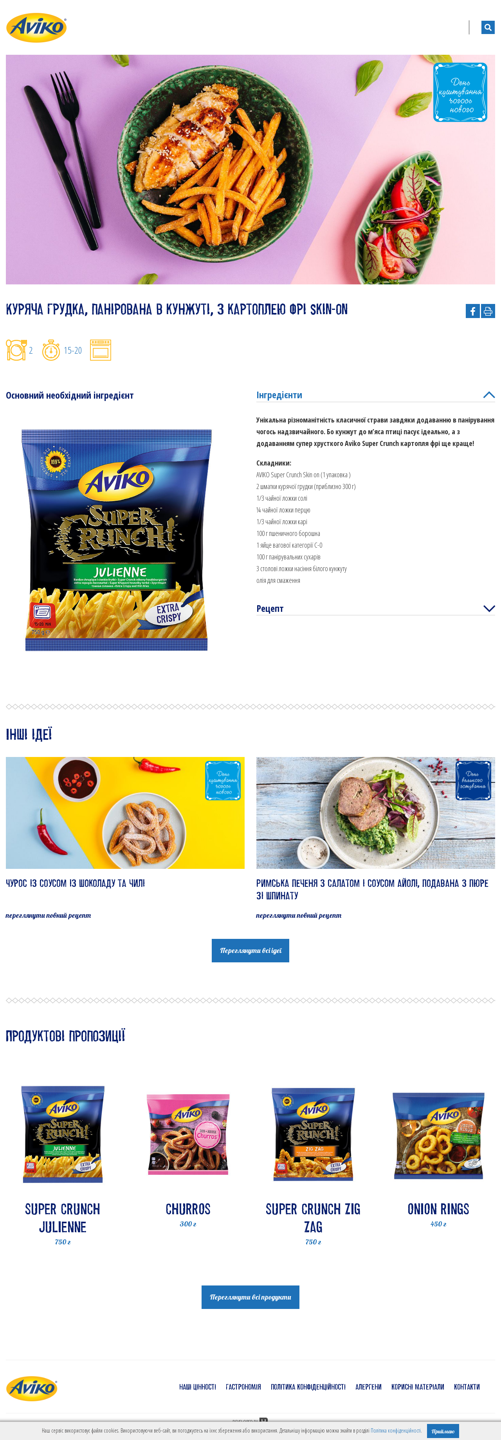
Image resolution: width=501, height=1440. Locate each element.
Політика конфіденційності (396, 1430)
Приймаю (443, 1431)
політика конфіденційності (308, 1386)
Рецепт (375, 609)
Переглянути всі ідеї (250, 950)
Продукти (295, 27)
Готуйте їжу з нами (362, 27)
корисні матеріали (417, 1386)
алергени (368, 1386)
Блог (418, 27)
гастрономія (243, 1386)
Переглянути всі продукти (250, 1297)
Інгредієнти (375, 395)
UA (450, 27)
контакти (467, 1386)
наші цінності (197, 1386)
